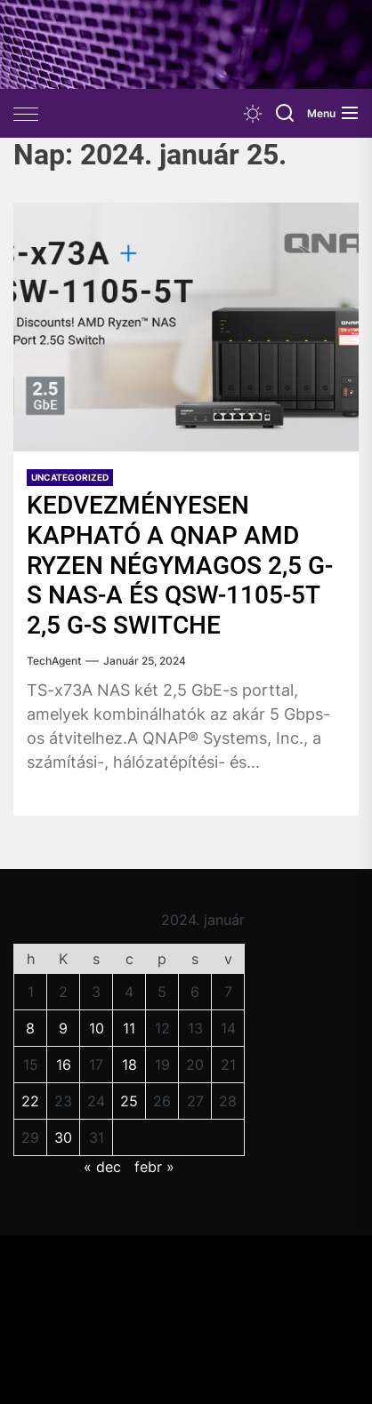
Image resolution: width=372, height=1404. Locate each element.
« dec (102, 1167)
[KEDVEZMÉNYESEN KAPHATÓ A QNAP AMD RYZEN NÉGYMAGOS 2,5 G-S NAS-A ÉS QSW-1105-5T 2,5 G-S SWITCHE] (186, 327)
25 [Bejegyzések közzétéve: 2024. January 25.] (129, 1101)
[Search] (285, 113)
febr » (154, 1167)
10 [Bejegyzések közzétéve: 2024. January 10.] (96, 1028)
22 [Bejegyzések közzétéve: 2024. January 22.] (30, 1101)
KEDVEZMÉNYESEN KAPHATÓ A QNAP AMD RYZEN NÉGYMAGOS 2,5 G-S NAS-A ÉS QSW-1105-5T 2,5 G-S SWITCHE (180, 565)
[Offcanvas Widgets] (26, 113)
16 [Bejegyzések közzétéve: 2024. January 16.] (63, 1064)
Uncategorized (70, 477)
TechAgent (54, 660)
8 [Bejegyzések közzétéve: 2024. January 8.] (30, 1028)
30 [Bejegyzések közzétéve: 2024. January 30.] (63, 1137)
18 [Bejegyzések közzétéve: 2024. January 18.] (129, 1064)
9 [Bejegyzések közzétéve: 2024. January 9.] (63, 1028)
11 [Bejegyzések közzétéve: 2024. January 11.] (129, 1028)
